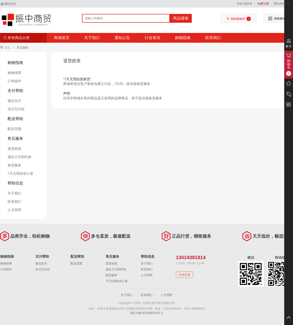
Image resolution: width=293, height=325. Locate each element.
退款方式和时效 (19, 157)
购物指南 (183, 38)
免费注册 (263, 3)
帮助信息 (15, 183)
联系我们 (213, 38)
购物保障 (14, 73)
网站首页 (10, 4)
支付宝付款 (16, 109)
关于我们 (92, 38)
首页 (7, 47)
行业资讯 (152, 38)
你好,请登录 (244, 3)
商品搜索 (181, 18)
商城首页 (62, 38)
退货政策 (14, 149)
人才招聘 (14, 210)
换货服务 (14, 165)
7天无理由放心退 (20, 173)
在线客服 (184, 274)
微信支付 (14, 101)
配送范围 (14, 129)
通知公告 (122, 38)
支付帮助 (15, 90)
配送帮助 (15, 118)
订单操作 (14, 81)
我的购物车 (238, 18)
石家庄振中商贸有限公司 (26, 20)
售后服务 (23, 47)
